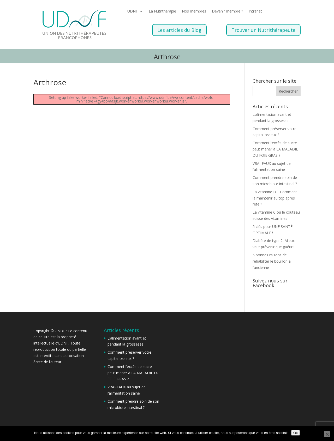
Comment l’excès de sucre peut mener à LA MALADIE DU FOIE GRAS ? (275, 149)
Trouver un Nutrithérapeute (263, 30)
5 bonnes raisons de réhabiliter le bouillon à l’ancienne (272, 261)
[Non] (327, 434)
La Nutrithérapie (162, 11)
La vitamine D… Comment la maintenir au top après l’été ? (275, 198)
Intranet (255, 11)
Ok (295, 433)
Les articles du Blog (179, 30)
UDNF (132, 11)
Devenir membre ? (227, 11)
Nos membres (194, 11)
